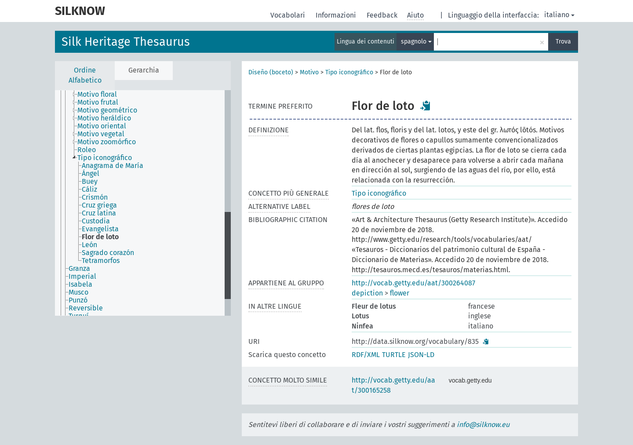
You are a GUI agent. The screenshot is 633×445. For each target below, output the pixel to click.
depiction (367, 293)
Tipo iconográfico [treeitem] (104, 158)
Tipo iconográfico (349, 72)
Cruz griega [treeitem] (99, 205)
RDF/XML (366, 354)
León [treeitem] (89, 245)
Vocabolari (288, 15)
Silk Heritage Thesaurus (126, 42)
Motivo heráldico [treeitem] (104, 118)
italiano (559, 15)
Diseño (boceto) (270, 72)
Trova (563, 41)
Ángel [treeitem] (90, 174)
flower (399, 293)
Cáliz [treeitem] (89, 189)
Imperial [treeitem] (82, 277)
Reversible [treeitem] (86, 308)
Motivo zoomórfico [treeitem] (106, 142)
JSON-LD (421, 354)
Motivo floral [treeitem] (97, 94)
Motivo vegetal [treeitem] (100, 134)
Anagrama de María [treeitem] (112, 166)
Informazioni (337, 15)
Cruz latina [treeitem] (99, 213)
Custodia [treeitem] (96, 221)
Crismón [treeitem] (95, 197)
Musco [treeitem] (78, 292)
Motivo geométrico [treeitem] (107, 110)
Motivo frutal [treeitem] (97, 102)
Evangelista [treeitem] (100, 229)
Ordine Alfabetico (85, 75)
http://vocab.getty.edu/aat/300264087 (413, 283)
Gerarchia (143, 70)
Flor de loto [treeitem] (100, 237)
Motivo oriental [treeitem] (101, 126)
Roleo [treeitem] (86, 150)
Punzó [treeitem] (78, 300)
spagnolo (416, 41)
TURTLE (394, 354)
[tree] (143, 203)
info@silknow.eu (483, 424)
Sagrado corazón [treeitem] (108, 253)
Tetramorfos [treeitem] (101, 261)
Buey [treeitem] (90, 182)
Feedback (383, 15)
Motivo (309, 72)
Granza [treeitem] (79, 269)
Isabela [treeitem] (80, 284)
